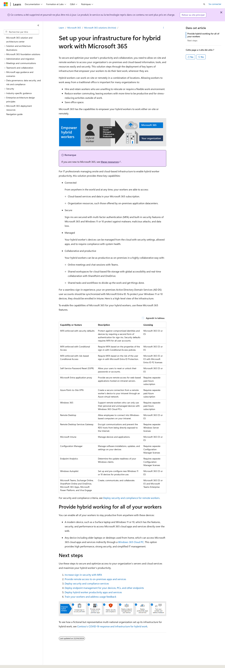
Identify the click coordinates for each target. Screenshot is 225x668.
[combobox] (21, 31)
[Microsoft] (6, 4)
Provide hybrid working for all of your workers (203, 35)
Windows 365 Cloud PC (131, 542)
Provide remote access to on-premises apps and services (95, 579)
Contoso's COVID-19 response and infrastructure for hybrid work (112, 626)
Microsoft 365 (74, 27)
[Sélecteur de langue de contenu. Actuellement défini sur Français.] (11, 662)
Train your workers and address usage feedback (90, 596)
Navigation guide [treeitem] (14, 114)
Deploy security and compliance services (87, 583)
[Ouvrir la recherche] (204, 4)
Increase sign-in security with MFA (83, 574)
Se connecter (215, 4)
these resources (110, 161)
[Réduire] (38, 25)
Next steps (192, 40)
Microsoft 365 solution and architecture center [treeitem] (19, 39)
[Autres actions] (163, 27)
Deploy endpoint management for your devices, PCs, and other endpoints (104, 587)
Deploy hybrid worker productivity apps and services (93, 592)
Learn (61, 27)
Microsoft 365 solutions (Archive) (100, 27)
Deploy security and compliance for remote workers (131, 497)
